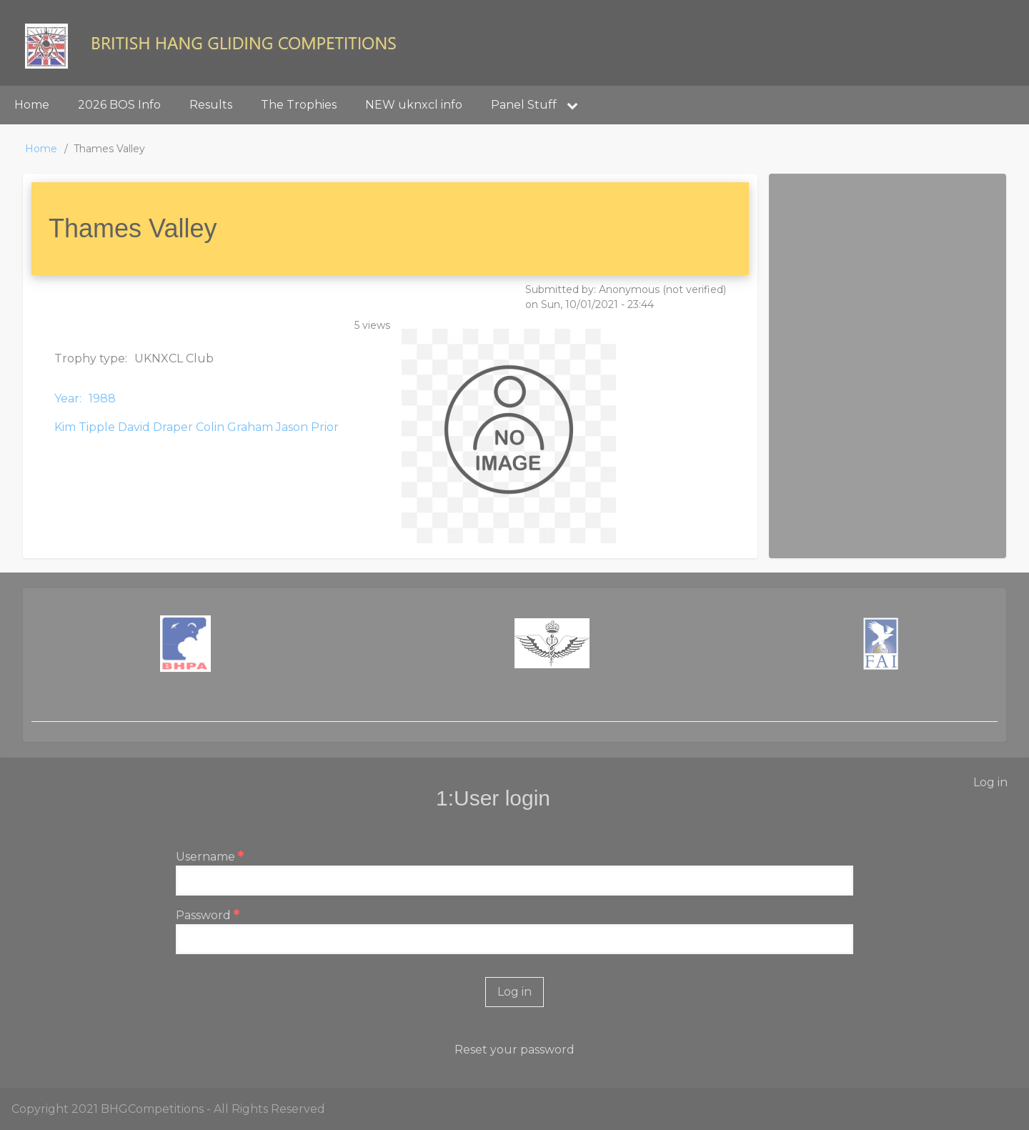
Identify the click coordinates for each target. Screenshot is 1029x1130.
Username (205, 856)
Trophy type (89, 358)
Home (41, 148)
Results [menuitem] (210, 104)
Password (203, 915)
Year (66, 398)
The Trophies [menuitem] (299, 104)
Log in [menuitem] (990, 782)
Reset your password (514, 1049)
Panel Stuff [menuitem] (540, 105)
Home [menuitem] (31, 104)
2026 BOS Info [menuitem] (119, 104)
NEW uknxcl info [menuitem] (413, 104)
